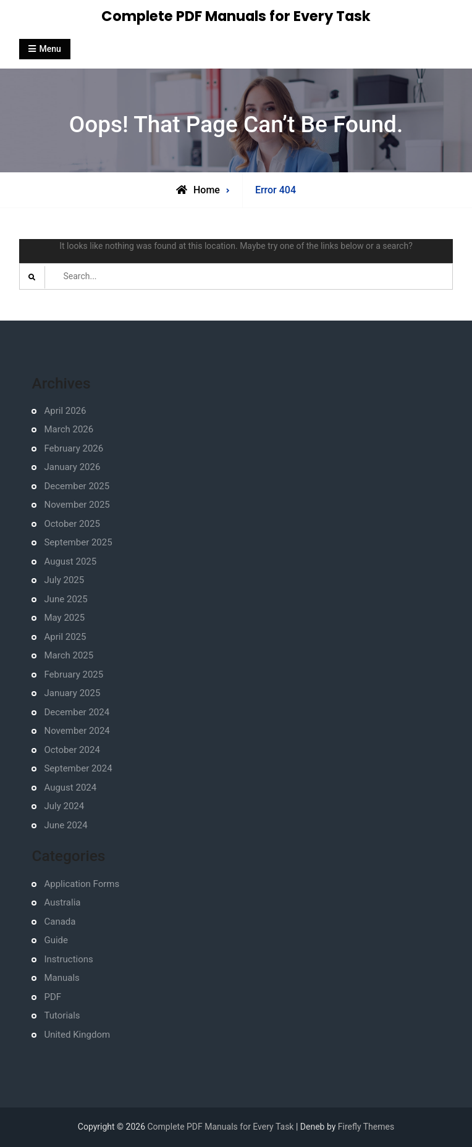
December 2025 (76, 486)
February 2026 (73, 448)
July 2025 (64, 580)
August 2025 (70, 561)
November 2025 (76, 504)
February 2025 (73, 674)
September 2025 (78, 542)
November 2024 (76, 730)
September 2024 (78, 768)
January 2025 (72, 693)
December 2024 (76, 712)
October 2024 (71, 749)
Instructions (68, 959)
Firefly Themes (366, 1127)
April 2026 (65, 410)
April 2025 (65, 636)
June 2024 (65, 825)
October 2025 (71, 523)
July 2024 (64, 806)
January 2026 (72, 467)
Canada (59, 921)
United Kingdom (77, 1034)
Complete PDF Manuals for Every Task (236, 16)
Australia (62, 902)
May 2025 (64, 617)
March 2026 (68, 429)
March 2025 (68, 655)
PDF (52, 996)
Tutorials (62, 1015)
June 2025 (65, 599)
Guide (56, 940)
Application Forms (81, 883)
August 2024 (70, 787)
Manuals (61, 977)
